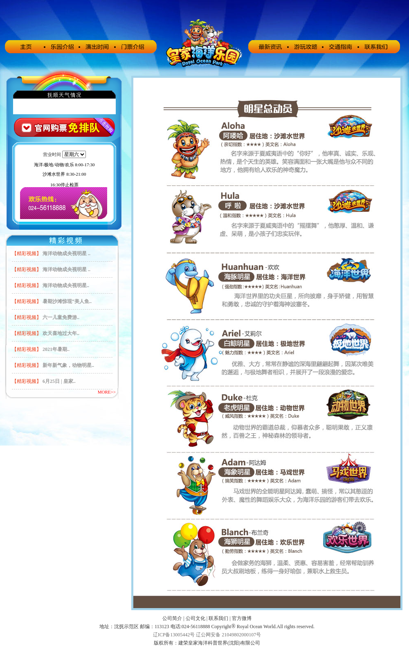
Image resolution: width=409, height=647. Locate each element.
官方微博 (242, 618)
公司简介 (172, 618)
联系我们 (218, 618)
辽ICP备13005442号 (174, 635)
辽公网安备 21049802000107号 (228, 635)
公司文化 (195, 618)
